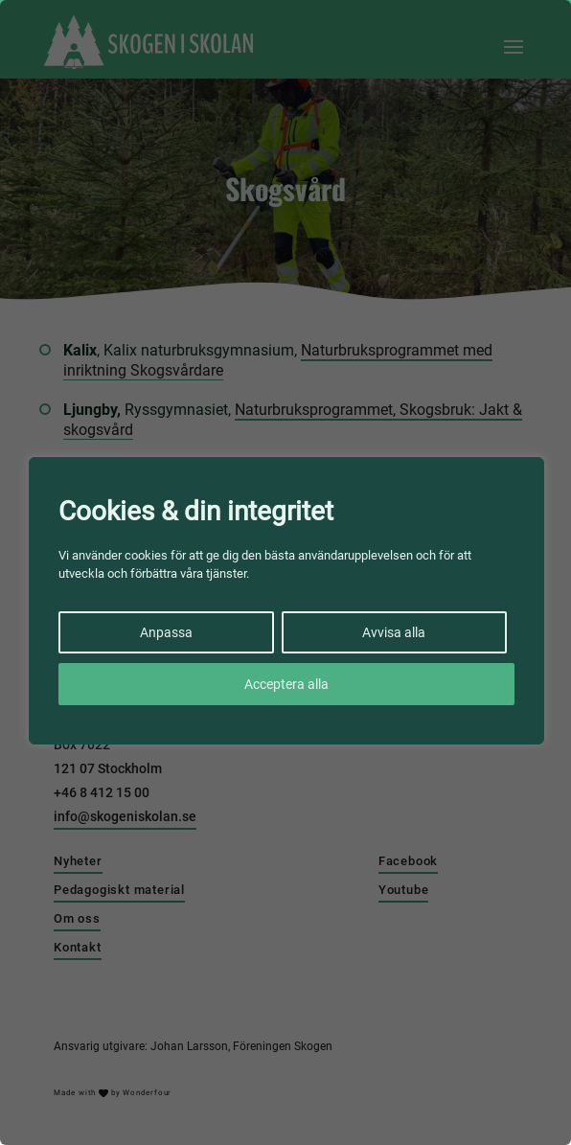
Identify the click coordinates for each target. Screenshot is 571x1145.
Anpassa (166, 632)
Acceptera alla (286, 684)
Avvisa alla (393, 632)
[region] (285, 572)
